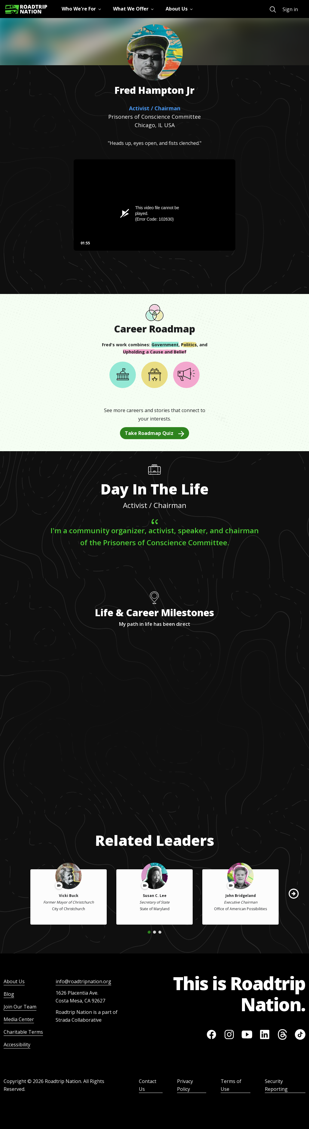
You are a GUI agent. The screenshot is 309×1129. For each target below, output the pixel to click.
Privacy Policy (185, 1085)
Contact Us (147, 1085)
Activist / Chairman (154, 108)
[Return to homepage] (26, 9)
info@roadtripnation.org (83, 981)
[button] (294, 894)
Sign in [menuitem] (290, 9)
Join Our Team (20, 1006)
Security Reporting (276, 1085)
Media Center (19, 1019)
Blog (9, 994)
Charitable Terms (23, 1032)
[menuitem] (273, 9)
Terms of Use (231, 1085)
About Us (14, 981)
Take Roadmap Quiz (154, 433)
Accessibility (17, 1044)
